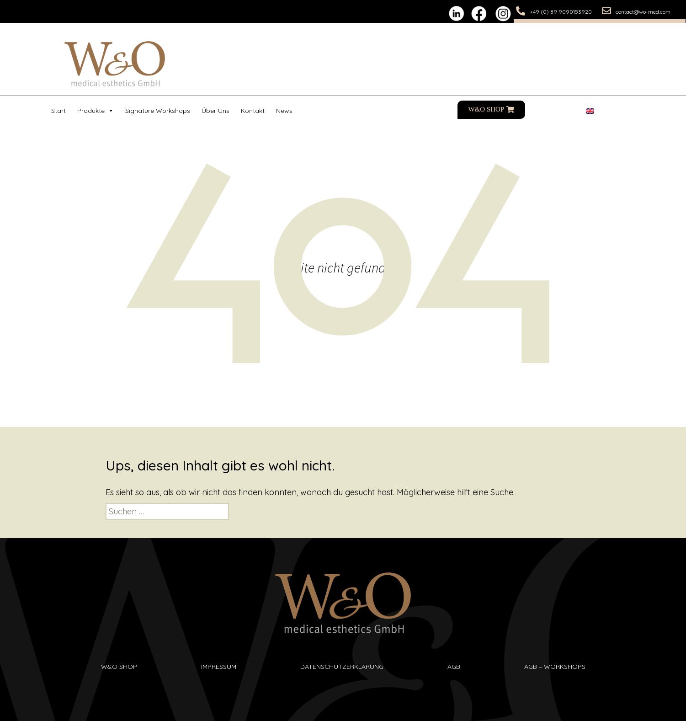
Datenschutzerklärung (341, 666)
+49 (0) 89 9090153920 (561, 11)
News (284, 111)
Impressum (218, 666)
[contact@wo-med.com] (606, 11)
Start (58, 111)
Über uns (215, 111)
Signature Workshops (157, 111)
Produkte (95, 110)
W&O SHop (119, 666)
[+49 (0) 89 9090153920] (520, 11)
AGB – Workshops (554, 666)
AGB (453, 666)
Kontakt (253, 111)
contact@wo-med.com (643, 11)
